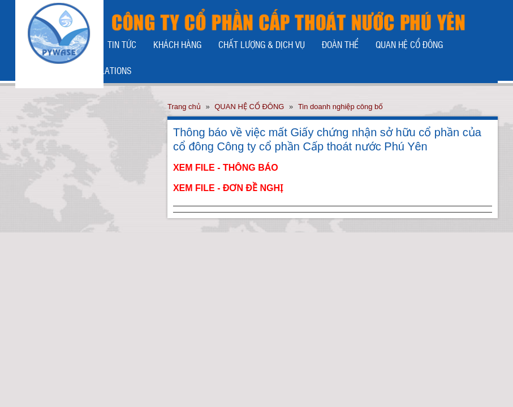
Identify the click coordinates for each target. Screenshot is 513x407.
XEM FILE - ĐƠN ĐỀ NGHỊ (228, 188)
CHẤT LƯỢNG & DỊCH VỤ (261, 44)
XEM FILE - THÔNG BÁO (225, 167)
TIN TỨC (121, 44)
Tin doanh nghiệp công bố (340, 106)
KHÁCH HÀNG (177, 44)
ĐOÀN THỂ (340, 44)
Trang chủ (184, 106)
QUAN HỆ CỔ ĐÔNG (409, 44)
